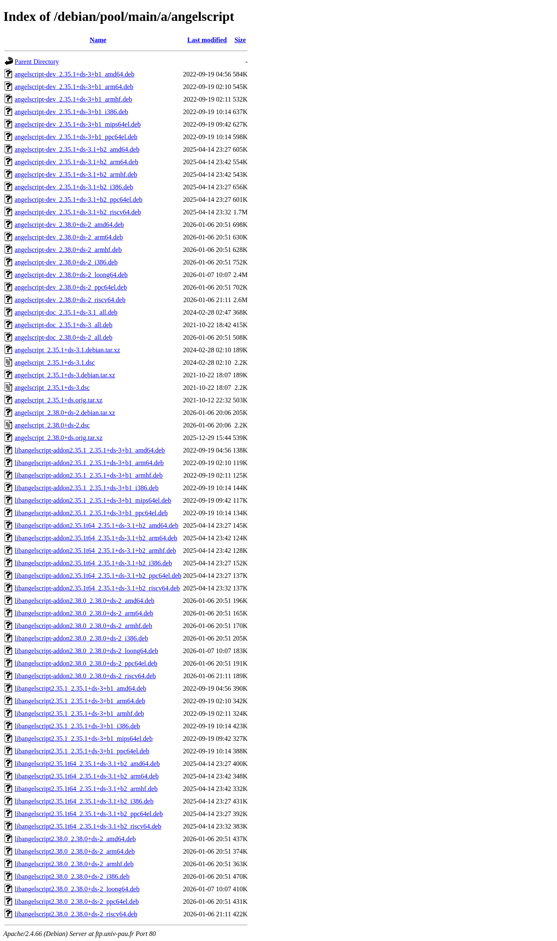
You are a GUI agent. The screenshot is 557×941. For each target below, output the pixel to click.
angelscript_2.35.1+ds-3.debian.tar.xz (65, 375)
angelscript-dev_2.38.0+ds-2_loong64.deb (71, 274)
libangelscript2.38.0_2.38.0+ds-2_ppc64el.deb (77, 901)
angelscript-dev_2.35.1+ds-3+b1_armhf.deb (73, 99)
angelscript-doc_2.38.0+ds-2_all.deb (63, 337)
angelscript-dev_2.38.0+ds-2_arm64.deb (69, 237)
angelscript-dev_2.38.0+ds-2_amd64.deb (69, 224)
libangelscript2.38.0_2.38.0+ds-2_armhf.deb (74, 863)
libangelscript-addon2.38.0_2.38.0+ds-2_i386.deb (81, 638)
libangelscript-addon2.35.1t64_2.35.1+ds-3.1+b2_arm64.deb (96, 538)
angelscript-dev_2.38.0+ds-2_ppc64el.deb (71, 287)
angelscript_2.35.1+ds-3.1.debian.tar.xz (67, 350)
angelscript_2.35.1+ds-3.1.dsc (55, 362)
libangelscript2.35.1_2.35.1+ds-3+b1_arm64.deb (80, 700)
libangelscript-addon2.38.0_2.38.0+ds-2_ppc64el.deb (86, 663)
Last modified (207, 39)
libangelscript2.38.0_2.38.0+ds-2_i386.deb (72, 876)
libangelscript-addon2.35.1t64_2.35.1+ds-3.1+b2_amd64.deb (96, 525)
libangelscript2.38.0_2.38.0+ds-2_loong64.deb (77, 889)
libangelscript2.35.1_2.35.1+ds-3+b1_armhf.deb (79, 713)
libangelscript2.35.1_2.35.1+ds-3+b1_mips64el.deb (83, 738)
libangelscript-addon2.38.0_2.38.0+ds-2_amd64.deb (84, 600)
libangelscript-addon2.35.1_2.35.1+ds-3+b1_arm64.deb (89, 462)
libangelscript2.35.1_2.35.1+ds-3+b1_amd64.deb (80, 688)
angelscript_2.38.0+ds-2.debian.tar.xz (65, 412)
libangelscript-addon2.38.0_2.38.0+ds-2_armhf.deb (83, 625)
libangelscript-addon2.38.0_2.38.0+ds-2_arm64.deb (84, 613)
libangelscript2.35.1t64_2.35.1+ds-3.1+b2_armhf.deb (86, 788)
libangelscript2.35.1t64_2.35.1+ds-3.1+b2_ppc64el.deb (89, 813)
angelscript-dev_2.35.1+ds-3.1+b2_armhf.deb (76, 174)
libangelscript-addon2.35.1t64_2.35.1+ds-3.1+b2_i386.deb (93, 563)
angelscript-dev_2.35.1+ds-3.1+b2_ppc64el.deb (78, 199)
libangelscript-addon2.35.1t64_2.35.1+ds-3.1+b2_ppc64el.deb (98, 575)
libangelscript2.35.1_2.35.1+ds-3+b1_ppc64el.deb (82, 751)
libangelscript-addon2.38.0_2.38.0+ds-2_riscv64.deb (85, 675)
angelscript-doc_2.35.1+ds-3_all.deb (63, 324)
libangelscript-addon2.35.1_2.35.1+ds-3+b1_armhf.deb (88, 475)
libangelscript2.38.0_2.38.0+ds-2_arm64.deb (75, 851)
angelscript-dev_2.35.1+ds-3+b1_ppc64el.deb (76, 136)
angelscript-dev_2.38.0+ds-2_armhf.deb (68, 249)
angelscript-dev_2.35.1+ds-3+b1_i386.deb (71, 111)
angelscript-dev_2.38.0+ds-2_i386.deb (66, 262)
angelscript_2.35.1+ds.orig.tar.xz (58, 400)
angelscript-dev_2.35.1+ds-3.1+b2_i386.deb (74, 187)
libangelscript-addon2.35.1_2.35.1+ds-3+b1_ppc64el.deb (91, 512)
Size (240, 39)
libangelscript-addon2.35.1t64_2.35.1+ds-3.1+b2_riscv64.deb (97, 588)
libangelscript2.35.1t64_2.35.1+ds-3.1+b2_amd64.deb (87, 763)
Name (98, 39)
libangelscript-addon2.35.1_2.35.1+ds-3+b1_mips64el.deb (93, 500)
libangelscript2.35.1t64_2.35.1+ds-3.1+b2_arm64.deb (87, 776)
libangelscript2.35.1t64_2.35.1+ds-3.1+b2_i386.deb (84, 801)
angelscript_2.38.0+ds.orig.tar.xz (58, 437)
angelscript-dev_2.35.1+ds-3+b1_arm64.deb (74, 86)
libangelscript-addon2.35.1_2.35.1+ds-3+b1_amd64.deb (90, 450)
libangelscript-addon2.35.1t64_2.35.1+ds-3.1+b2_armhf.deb (95, 550)
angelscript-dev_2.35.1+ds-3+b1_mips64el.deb (78, 124)
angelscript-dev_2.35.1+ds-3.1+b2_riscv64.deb (78, 212)
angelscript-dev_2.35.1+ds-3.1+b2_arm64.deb (76, 161)
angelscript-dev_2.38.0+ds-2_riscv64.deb (70, 299)
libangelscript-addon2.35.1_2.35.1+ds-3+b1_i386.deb (87, 487)
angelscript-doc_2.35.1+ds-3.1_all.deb (66, 312)
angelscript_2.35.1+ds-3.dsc (52, 387)
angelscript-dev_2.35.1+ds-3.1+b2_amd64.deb (77, 149)
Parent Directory (37, 61)
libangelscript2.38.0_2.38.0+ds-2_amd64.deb (75, 838)
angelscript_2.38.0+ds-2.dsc (52, 425)
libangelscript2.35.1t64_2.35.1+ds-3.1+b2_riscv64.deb (88, 826)
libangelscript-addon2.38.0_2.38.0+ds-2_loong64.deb (86, 650)
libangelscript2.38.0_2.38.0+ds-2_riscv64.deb (76, 914)
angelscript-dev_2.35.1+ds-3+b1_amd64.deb (74, 74)
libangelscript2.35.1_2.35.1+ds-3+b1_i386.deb (77, 726)
